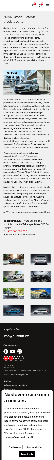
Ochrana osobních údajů (15, 385)
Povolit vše (27, 454)
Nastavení (15, 447)
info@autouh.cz (16, 336)
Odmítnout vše (33, 447)
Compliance (9, 389)
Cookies (7, 381)
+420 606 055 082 (16, 231)
